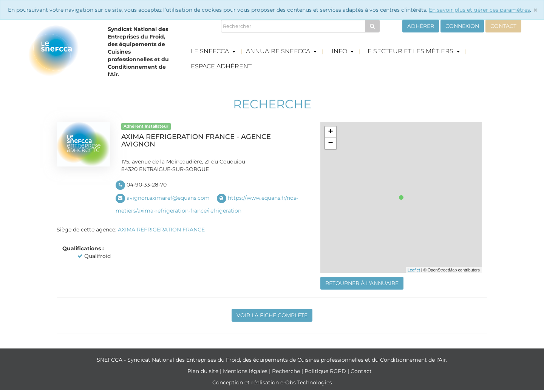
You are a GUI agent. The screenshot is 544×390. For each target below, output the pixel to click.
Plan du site (203, 371)
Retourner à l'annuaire (362, 283)
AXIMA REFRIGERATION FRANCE (161, 229)
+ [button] (330, 132)
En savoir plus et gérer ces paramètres (479, 9)
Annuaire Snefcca (281, 51)
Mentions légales (246, 371)
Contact (503, 26)
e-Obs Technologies (306, 382)
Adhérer (420, 26)
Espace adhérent (221, 66)
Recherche (286, 371)
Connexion (462, 26)
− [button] (330, 143)
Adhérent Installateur (146, 126)
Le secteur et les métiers (412, 51)
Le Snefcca (213, 51)
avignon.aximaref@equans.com (168, 197)
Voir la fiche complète (272, 315)
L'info (340, 51)
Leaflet (414, 270)
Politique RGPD (326, 371)
